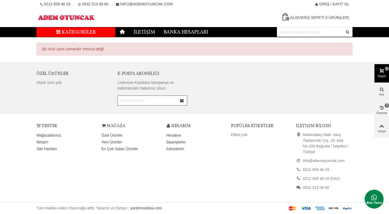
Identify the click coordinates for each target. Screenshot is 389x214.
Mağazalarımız (48, 135)
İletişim (144, 32)
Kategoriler (76, 32)
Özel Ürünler (52, 74)
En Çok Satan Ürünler (119, 149)
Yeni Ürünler (111, 142)
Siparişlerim (176, 142)
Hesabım (173, 135)
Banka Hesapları (186, 32)
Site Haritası (46, 149)
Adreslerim (175, 149)
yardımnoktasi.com (146, 208)
